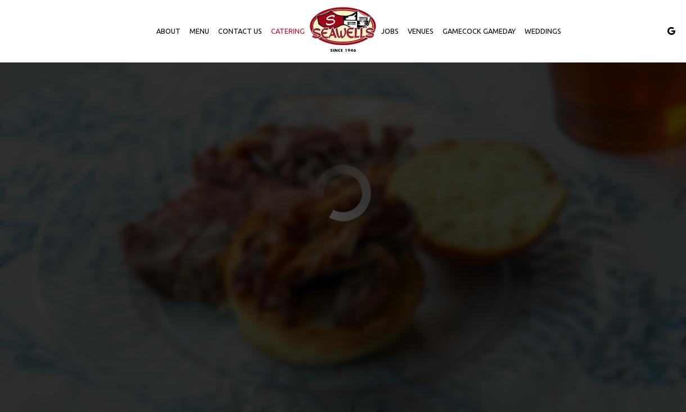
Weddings (543, 31)
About (168, 31)
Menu (199, 31)
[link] (343, 31)
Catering (288, 31)
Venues (421, 31)
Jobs (390, 31)
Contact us (240, 31)
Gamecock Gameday (479, 31)
